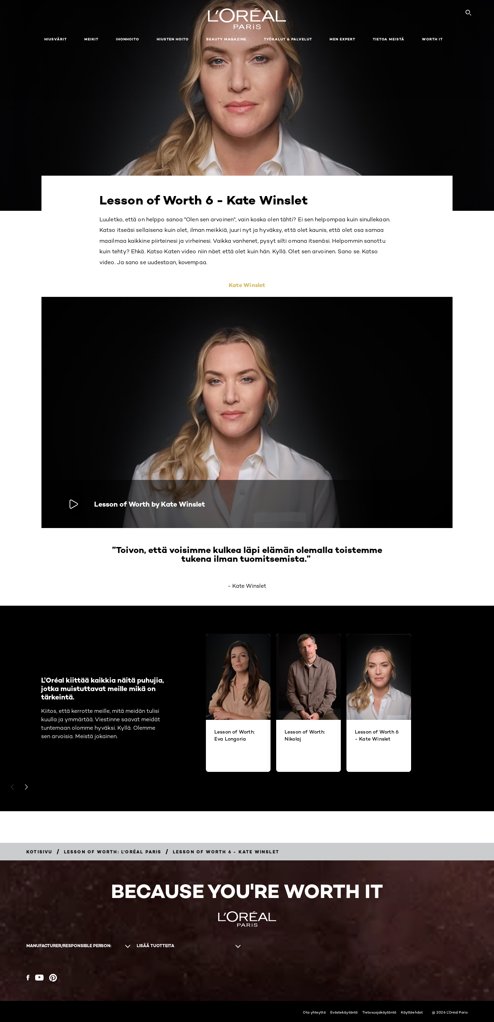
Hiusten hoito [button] (173, 39)
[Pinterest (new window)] (53, 978)
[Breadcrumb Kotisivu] (39, 851)
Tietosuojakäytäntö (379, 1012)
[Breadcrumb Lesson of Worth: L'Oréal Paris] (113, 851)
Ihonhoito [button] (127, 39)
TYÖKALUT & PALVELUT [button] (288, 39)
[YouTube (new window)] (39, 978)
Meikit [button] (91, 39)
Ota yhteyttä (314, 1012)
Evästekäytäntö (344, 1012)
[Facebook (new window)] (28, 978)
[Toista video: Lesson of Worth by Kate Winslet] (73, 504)
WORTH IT (432, 39)
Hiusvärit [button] (55, 39)
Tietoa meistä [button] (388, 39)
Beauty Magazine (226, 39)
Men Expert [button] (342, 39)
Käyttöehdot (412, 1012)
